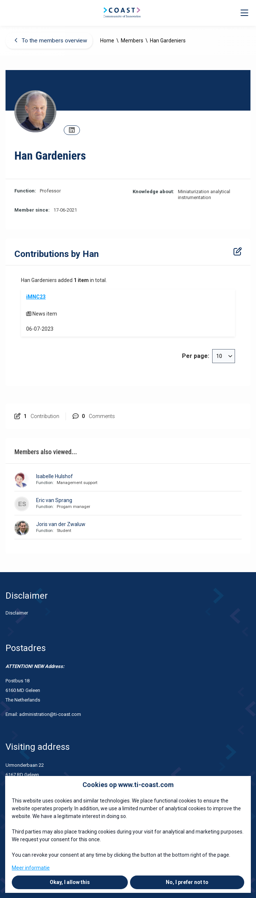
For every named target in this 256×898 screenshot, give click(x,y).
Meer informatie (31, 868)
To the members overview (50, 40)
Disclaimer (17, 613)
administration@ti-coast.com (50, 714)
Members (132, 40)
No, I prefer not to (187, 882)
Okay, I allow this (70, 882)
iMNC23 (36, 297)
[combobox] (223, 356)
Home (107, 40)
